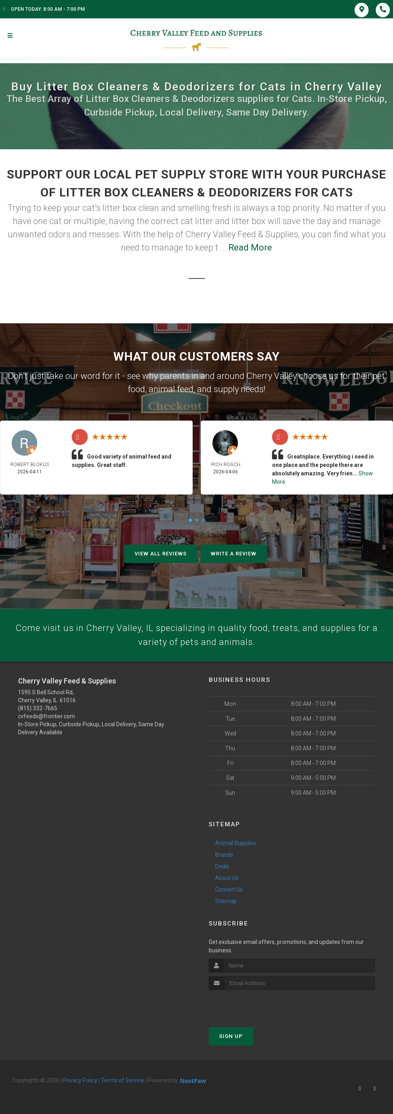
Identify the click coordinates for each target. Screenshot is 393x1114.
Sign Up (231, 1036)
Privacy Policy (80, 1080)
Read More (250, 247)
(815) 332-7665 (37, 708)
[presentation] (251, 1005)
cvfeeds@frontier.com (46, 716)
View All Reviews (161, 554)
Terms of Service (122, 1080)
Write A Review (233, 554)
